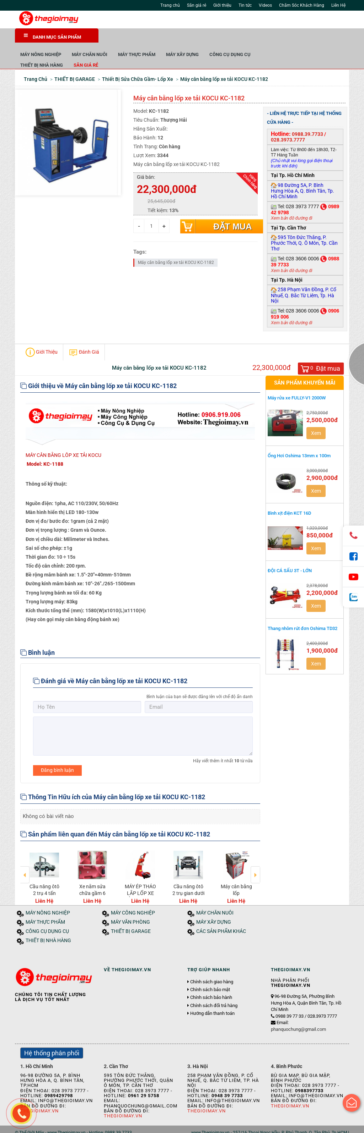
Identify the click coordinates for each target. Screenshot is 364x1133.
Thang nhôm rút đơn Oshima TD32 (302, 613)
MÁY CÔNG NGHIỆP (133, 898)
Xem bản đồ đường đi (291, 203)
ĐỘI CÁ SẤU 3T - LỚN (290, 555)
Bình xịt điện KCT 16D (289, 498)
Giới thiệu (222, 5)
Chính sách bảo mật (210, 974)
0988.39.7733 (307, 119)
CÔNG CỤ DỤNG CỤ (313, 39)
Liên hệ (119, 1125)
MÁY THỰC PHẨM (220, 39)
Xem (316, 418)
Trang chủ (170, 5)
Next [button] (255, 854)
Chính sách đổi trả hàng (213, 990)
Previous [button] (25, 854)
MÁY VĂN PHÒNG (130, 907)
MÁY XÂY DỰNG (266, 39)
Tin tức (245, 5)
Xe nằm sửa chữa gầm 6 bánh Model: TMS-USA (92, 881)
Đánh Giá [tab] (84, 337)
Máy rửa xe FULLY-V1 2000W (297, 383)
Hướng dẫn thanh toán (212, 998)
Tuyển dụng (95, 1125)
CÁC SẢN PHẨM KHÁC (221, 916)
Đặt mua (232, 211)
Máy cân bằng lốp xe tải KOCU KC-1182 (176, 247)
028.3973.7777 (288, 124)
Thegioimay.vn (123, 1101)
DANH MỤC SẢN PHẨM (52, 36)
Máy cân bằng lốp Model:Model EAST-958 (236, 881)
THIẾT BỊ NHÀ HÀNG (125, 49)
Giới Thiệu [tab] (42, 337)
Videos (265, 5)
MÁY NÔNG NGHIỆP (124, 39)
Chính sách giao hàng (211, 966)
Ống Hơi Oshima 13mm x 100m (299, 440)
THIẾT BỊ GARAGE (131, 916)
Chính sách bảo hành (211, 982)
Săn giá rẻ (196, 5)
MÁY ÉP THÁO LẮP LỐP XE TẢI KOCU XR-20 (140, 881)
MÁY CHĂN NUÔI (173, 39)
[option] (44, 860)
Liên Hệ (338, 5)
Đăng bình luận (57, 755)
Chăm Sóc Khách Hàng (301, 5)
